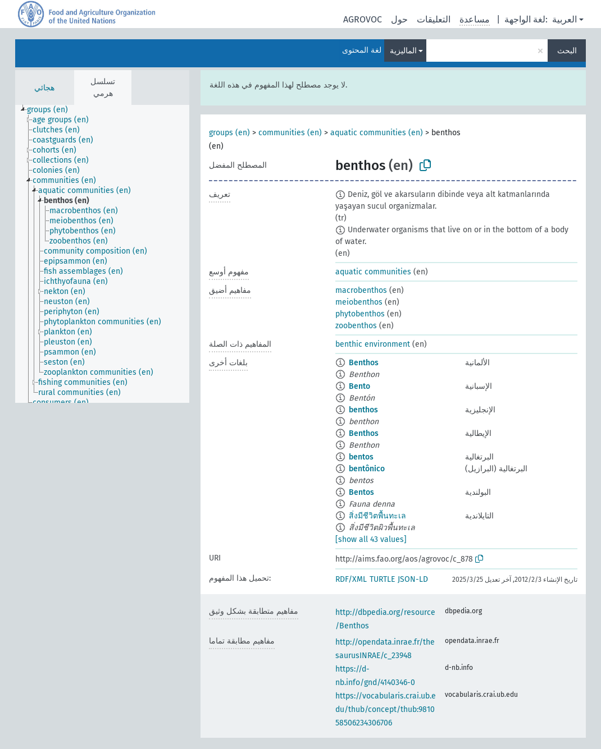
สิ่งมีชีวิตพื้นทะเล (377, 516)
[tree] (102, 254)
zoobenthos (356, 325)
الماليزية (403, 51)
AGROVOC (362, 19)
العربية (564, 19)
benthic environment (372, 344)
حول (399, 19)
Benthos (364, 362)
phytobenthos (360, 314)
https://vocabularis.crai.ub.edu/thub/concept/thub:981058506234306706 (385, 709)
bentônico (367, 469)
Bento (359, 386)
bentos (361, 457)
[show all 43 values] (371, 539)
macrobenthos (361, 290)
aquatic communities (373, 272)
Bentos (361, 492)
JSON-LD (413, 579)
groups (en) (229, 132)
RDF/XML (351, 579)
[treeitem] (52, 110)
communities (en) (290, 132)
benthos (363, 410)
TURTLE (382, 579)
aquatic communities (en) (376, 132)
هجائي (44, 88)
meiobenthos (359, 302)
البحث (567, 51)
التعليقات (433, 19)
